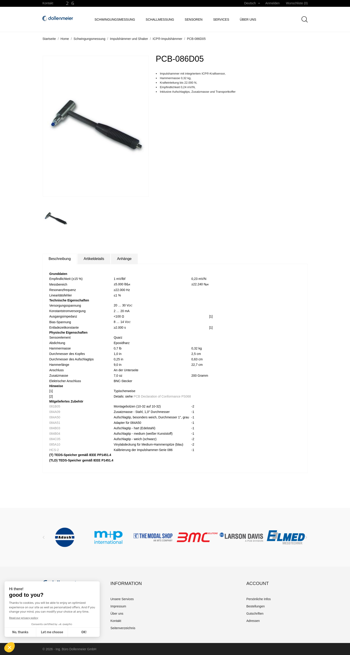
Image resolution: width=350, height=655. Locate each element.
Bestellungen (255, 606)
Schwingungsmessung (114, 19)
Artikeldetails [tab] (94, 259)
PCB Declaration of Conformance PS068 (162, 396)
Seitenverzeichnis (123, 628)
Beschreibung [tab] (60, 259)
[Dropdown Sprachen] (252, 3)
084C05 (54, 439)
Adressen (253, 621)
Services (221, 19)
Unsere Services (122, 599)
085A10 (54, 444)
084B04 (54, 433)
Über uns (248, 19)
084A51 (54, 423)
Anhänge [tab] (124, 259)
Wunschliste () (297, 3)
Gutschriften (254, 613)
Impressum (118, 606)
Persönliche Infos (258, 599)
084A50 (54, 417)
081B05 (54, 406)
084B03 (54, 428)
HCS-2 (54, 450)
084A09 (54, 412)
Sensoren (194, 19)
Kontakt (48, 3)
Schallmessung (160, 19)
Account (257, 583)
